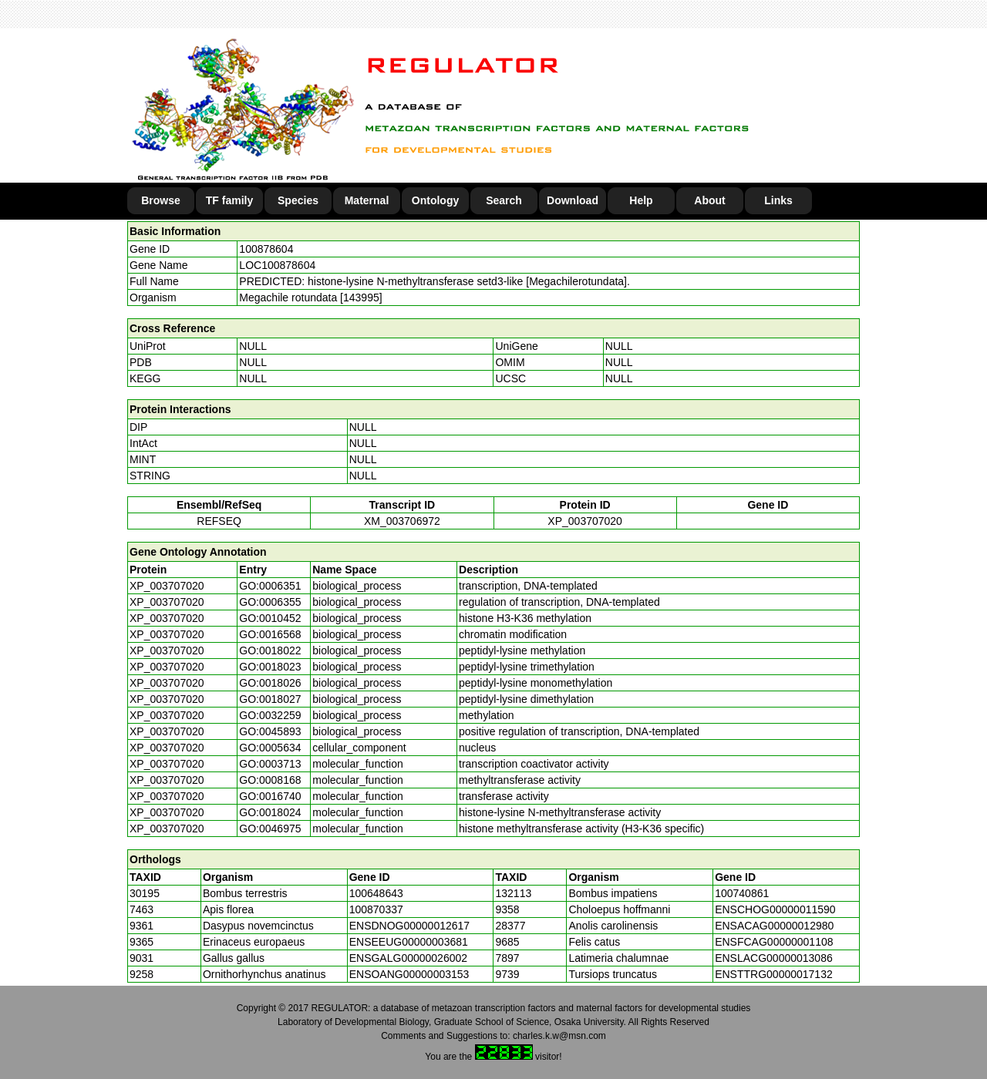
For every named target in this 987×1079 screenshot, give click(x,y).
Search (504, 200)
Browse (160, 200)
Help (640, 200)
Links (778, 200)
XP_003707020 (584, 521)
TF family (229, 200)
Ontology (435, 200)
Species (298, 200)
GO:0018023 (270, 667)
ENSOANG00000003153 (409, 974)
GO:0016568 (270, 634)
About (709, 200)
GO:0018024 (270, 812)
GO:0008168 (270, 780)
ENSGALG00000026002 (408, 958)
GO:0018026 (270, 683)
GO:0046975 (270, 828)
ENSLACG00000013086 (774, 958)
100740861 (742, 893)
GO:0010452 (270, 618)
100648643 (376, 893)
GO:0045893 (270, 731)
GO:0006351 (270, 586)
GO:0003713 (270, 764)
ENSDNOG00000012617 (409, 925)
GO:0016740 (270, 796)
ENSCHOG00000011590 (775, 909)
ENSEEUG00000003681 (408, 942)
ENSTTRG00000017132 (774, 974)
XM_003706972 (402, 521)
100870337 (376, 909)
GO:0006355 (270, 602)
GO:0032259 (270, 715)
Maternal (367, 200)
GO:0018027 (270, 699)
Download (572, 200)
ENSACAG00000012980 (774, 925)
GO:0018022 (270, 650)
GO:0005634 (270, 747)
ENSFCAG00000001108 (774, 942)
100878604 (266, 249)
